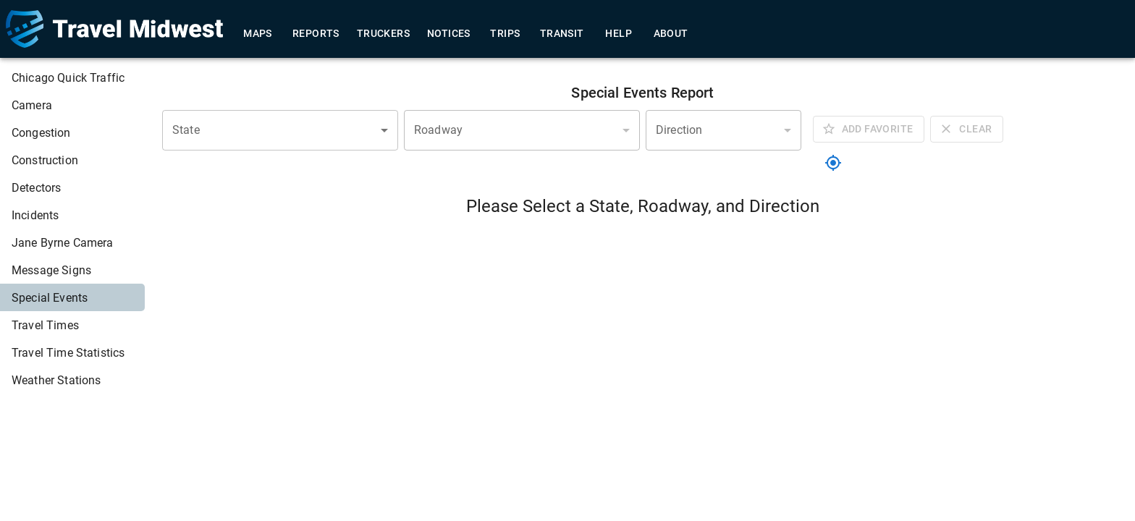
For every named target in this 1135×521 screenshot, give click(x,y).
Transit (562, 33)
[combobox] (280, 130)
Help (619, 33)
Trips (505, 33)
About (671, 33)
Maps (258, 33)
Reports (316, 33)
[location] (833, 162)
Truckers (383, 33)
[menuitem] (72, 77)
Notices (448, 33)
